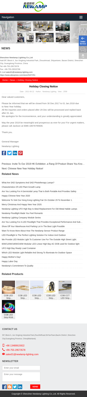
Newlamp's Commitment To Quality (17, 266)
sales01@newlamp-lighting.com (19, 72)
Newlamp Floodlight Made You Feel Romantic (22, 213)
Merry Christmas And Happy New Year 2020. (22, 204)
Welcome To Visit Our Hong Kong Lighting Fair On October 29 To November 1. (37, 200)
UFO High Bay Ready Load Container (19, 248)
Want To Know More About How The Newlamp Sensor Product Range (33, 231)
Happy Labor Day (10, 261)
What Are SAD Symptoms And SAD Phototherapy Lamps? (28, 182)
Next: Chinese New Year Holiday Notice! (22, 168)
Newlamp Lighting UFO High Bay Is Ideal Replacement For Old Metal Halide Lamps (39, 209)
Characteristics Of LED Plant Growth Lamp (21, 187)
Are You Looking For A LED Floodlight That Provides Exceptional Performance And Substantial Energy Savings (42, 222)
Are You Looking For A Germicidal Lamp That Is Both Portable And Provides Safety (39, 191)
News (12, 80)
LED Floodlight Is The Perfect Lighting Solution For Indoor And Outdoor (34, 235)
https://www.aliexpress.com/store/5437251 (17, 75)
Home (5, 80)
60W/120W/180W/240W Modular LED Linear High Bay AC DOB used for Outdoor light (40, 244)
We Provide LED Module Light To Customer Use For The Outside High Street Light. (39, 239)
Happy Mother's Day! (11, 257)
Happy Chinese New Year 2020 (16, 196)
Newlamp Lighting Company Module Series (21, 217)
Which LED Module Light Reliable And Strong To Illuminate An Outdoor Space (37, 252)
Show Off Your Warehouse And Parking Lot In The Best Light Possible (33, 226)
